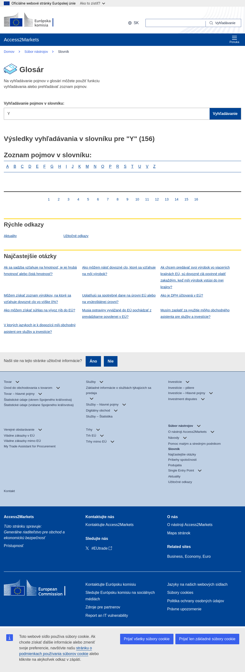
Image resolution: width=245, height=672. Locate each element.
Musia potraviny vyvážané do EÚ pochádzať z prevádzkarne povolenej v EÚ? (116, 313)
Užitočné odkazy (75, 236)
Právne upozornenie (184, 609)
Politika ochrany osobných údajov (195, 601)
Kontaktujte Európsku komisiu (110, 584)
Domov (9, 52)
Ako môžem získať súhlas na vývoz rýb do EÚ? (39, 310)
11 (147, 199)
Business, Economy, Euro (189, 556)
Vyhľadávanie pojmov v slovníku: (34, 103)
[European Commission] (35, 20)
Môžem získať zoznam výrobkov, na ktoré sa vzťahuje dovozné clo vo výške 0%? (37, 298)
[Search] (223, 23)
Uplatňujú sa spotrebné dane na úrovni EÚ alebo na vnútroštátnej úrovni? (119, 298)
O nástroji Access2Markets (189, 525)
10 (137, 199)
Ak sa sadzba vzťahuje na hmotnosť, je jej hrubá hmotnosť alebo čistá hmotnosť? (40, 271)
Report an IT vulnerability (106, 615)
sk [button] (133, 23)
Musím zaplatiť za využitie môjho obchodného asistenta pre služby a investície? (195, 313)
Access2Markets (19, 517)
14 (176, 199)
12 (157, 199)
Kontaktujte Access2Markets (109, 525)
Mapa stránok (178, 533)
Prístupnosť (13, 546)
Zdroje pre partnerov (102, 607)
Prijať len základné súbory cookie (207, 639)
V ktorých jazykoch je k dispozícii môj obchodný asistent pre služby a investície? (40, 328)
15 (186, 199)
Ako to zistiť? (92, 3)
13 (167, 199)
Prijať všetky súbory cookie (147, 639)
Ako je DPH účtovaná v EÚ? (182, 295)
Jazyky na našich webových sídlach (197, 584)
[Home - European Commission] (38, 589)
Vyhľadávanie (225, 114)
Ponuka (234, 39)
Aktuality (10, 236)
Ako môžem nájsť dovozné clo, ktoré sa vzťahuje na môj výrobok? (119, 271)
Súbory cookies (180, 593)
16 (196, 199)
